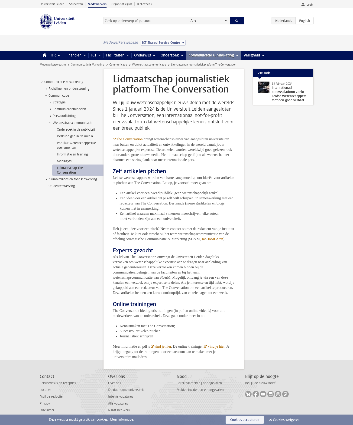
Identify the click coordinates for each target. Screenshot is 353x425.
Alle (193, 20)
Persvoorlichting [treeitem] (62, 116)
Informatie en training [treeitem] (72, 154)
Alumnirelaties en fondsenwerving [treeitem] (70, 179)
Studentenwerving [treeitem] (62, 186)
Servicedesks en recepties (58, 383)
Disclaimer (47, 410)
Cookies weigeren (286, 420)
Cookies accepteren (244, 420)
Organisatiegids (121, 4)
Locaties (45, 390)
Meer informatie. (122, 419)
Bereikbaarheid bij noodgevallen (199, 383)
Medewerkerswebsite (53, 64)
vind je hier (162, 346)
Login (310, 5)
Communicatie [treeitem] (56, 95)
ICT (93, 55)
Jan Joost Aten (212, 239)
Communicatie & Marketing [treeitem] (61, 82)
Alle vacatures (118, 403)
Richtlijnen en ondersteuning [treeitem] (66, 88)
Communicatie (118, 64)
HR (53, 55)
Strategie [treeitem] (56, 102)
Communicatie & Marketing (211, 55)
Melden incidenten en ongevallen (200, 390)
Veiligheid (252, 55)
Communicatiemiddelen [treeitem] (67, 109)
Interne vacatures (120, 396)
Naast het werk (119, 410)
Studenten (76, 4)
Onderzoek (170, 55)
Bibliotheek (144, 4)
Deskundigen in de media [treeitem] (75, 136)
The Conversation (129, 139)
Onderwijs (142, 55)
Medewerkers (97, 4)
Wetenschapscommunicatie (149, 64)
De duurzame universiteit (126, 390)
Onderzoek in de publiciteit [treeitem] (76, 129)
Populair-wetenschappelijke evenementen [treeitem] (76, 145)
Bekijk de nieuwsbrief (260, 383)
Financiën (73, 55)
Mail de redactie (51, 396)
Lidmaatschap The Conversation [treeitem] (70, 170)
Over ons (114, 383)
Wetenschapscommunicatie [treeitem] (70, 123)
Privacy (45, 403)
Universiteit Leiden (52, 4)
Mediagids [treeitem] (64, 161)
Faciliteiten (115, 55)
